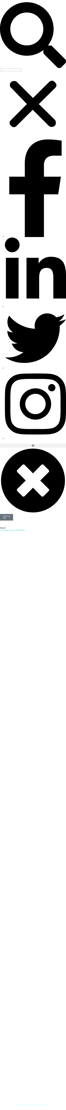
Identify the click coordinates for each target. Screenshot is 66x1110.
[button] (33, 35)
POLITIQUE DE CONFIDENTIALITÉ (33, 1105)
